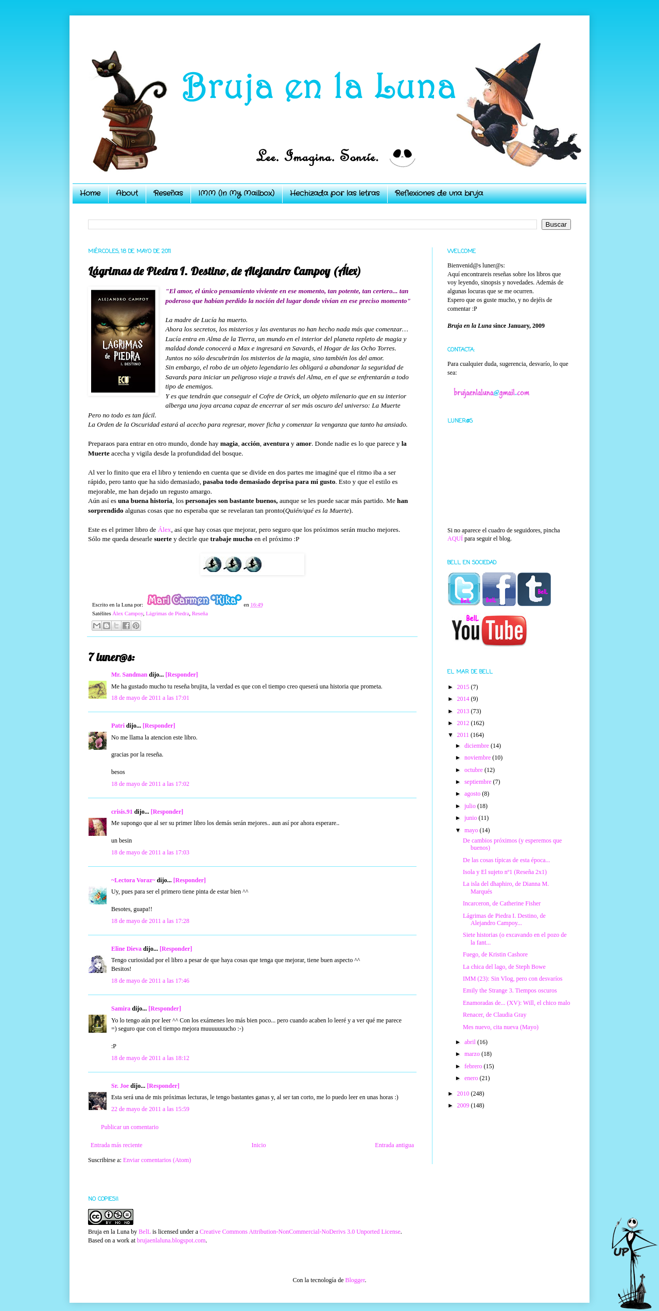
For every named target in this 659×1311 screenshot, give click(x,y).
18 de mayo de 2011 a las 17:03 (150, 852)
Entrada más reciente (117, 1145)
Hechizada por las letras (334, 193)
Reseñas (168, 193)
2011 (464, 734)
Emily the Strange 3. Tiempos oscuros (510, 990)
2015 (464, 687)
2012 (464, 723)
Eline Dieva (126, 948)
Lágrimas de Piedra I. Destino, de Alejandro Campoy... (504, 919)
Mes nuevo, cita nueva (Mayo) (501, 1027)
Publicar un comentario (130, 1127)
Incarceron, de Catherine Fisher (502, 903)
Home (90, 193)
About (127, 193)
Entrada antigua (394, 1145)
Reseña (200, 613)
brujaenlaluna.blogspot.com (171, 1240)
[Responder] (181, 674)
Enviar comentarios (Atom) (157, 1160)
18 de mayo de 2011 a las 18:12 (150, 1058)
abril (470, 1042)
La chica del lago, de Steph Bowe (504, 966)
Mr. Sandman (129, 674)
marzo (472, 1053)
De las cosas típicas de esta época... (506, 860)
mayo (472, 830)
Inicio (258, 1145)
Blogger (355, 1280)
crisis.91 (122, 811)
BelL (144, 1231)
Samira (120, 1008)
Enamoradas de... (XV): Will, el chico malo (516, 1002)
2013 (464, 711)
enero (472, 1078)
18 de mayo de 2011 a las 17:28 (150, 921)
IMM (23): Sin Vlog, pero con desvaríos (512, 978)
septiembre (478, 781)
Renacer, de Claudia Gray (494, 1014)
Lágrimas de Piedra (167, 613)
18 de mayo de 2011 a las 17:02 (150, 783)
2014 (464, 698)
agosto (473, 793)
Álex (164, 529)
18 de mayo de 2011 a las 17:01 (150, 697)
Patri (118, 725)
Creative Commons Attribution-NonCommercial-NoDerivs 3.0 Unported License (300, 1231)
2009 (464, 1105)
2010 (464, 1093)
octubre (474, 770)
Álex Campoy (127, 613)
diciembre (477, 745)
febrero (474, 1066)
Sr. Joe (120, 1085)
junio (471, 817)
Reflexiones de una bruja (439, 193)
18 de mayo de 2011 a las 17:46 (150, 980)
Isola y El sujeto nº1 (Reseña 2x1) (505, 872)
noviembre (478, 757)
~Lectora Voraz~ (133, 880)
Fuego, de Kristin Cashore (495, 954)
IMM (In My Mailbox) (236, 193)
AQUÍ (455, 538)
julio (470, 806)
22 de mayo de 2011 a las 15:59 (150, 1109)
